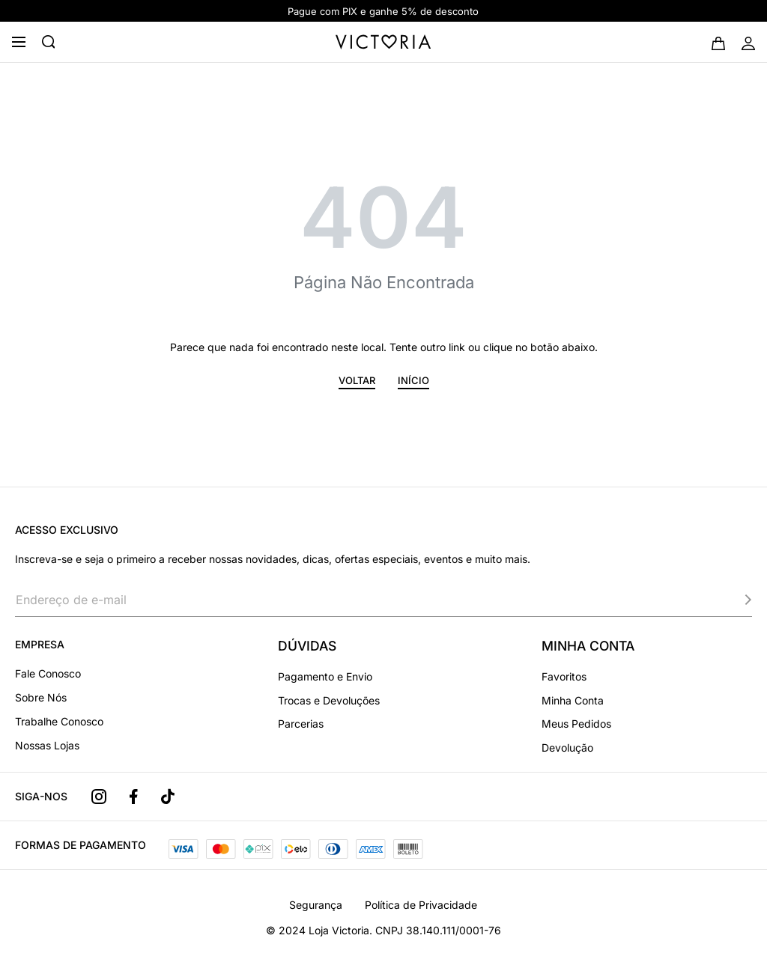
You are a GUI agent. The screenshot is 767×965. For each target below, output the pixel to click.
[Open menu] (18, 42)
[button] (357, 383)
